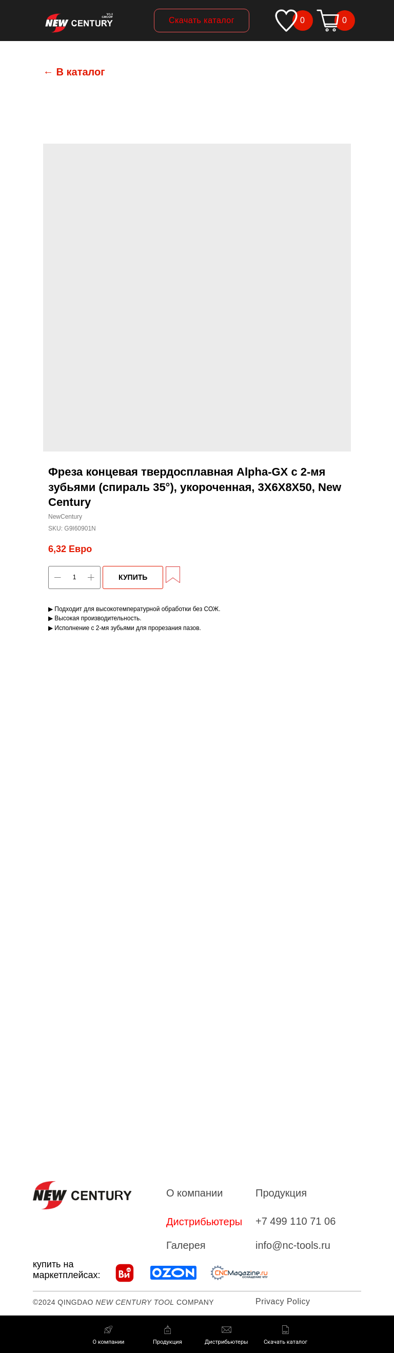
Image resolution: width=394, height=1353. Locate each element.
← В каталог (74, 71)
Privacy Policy (282, 1301)
